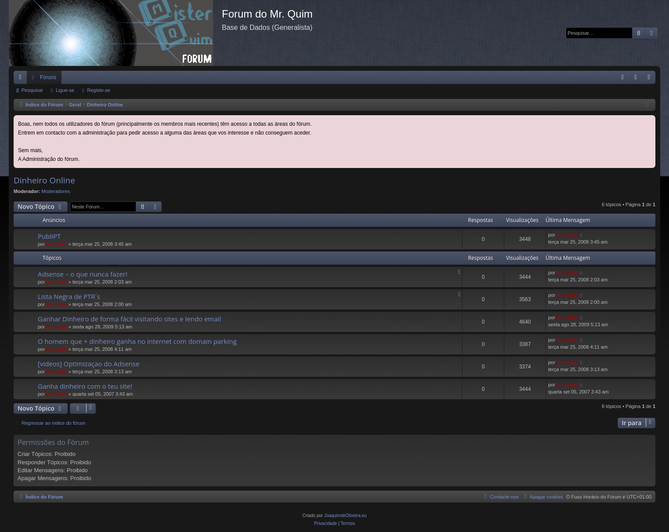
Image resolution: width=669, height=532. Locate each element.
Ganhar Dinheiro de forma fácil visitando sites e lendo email (129, 318)
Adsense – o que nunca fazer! (82, 274)
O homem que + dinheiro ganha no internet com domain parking (137, 341)
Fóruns (48, 77)
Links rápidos (22, 79)
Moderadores (56, 191)
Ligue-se (65, 90)
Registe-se (98, 90)
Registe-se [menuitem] (650, 79)
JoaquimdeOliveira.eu (345, 515)
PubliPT (49, 236)
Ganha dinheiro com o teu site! (85, 386)
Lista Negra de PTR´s (69, 296)
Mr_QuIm (56, 244)
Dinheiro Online (44, 180)
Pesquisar (32, 90)
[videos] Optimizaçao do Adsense (88, 363)
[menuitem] (622, 77)
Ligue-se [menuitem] (637, 79)
